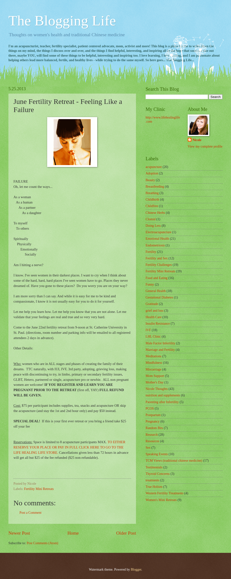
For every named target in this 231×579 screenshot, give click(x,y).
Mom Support (155, 376)
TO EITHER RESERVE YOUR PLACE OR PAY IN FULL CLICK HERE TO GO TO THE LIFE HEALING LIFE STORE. (69, 447)
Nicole (196, 140)
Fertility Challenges (159, 265)
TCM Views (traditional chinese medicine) (174, 460)
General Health (156, 291)
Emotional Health (157, 238)
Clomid (150, 219)
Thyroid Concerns (158, 474)
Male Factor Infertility (160, 343)
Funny (150, 284)
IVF (148, 330)
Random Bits (154, 428)
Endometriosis (155, 245)
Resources (152, 441)
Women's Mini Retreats (161, 500)
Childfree (152, 206)
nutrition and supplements (163, 395)
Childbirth (152, 199)
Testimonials (154, 467)
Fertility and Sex (157, 258)
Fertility (151, 252)
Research (152, 434)
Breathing (152, 193)
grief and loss (154, 310)
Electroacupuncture (158, 232)
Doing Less (153, 225)
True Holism (154, 487)
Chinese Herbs (155, 213)
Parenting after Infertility (162, 402)
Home (73, 533)
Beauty (150, 180)
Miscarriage (153, 369)
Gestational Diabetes (159, 297)
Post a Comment (30, 512)
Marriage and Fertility (160, 350)
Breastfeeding (155, 186)
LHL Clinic (153, 336)
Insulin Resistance (158, 323)
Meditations (153, 356)
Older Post (126, 533)
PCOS (150, 408)
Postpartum (153, 415)
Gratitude (152, 304)
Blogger (136, 569)
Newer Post (19, 533)
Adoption (152, 173)
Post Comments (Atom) (42, 543)
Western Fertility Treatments (165, 493)
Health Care (153, 317)
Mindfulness (154, 362)
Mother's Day (155, 382)
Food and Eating (156, 278)
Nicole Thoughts (157, 389)
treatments (152, 480)
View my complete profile (205, 146)
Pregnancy (153, 421)
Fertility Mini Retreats (39, 489)
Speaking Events (157, 454)
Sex (148, 447)
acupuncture (154, 167)
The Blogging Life (62, 21)
